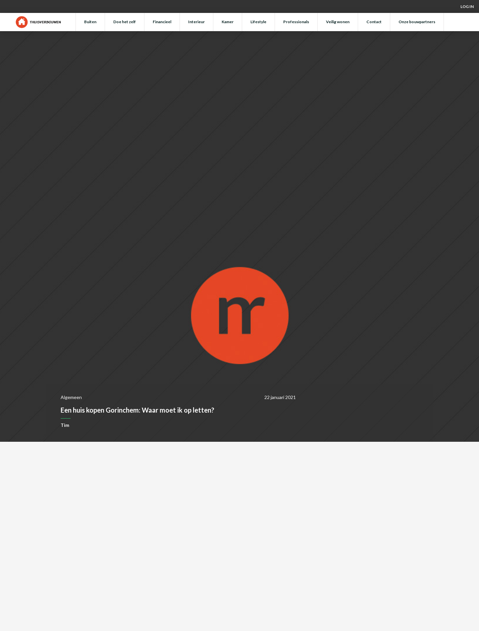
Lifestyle (258, 21)
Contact (374, 21)
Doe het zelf (124, 21)
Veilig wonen (337, 21)
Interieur (196, 21)
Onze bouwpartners (417, 21)
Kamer (228, 21)
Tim (65, 425)
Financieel (162, 21)
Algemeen (71, 397)
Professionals (296, 21)
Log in (467, 6)
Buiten (90, 21)
